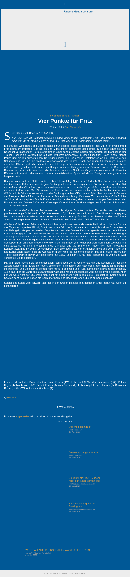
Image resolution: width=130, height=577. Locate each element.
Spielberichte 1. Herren (65, 116)
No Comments (73, 127)
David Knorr (13, 397)
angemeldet (22, 416)
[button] (65, 3)
